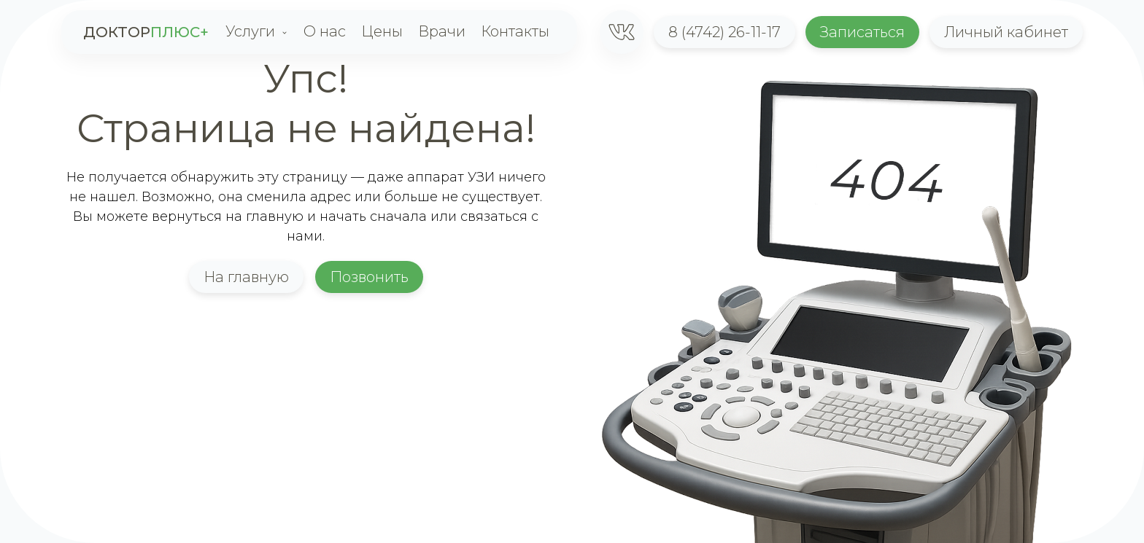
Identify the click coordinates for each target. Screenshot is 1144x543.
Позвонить (369, 277)
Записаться (862, 32)
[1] (622, 32)
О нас (325, 31)
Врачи (441, 31)
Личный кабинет (1006, 32)
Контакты (515, 31)
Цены (382, 31)
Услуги (250, 31)
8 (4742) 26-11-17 (724, 32)
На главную (246, 277)
